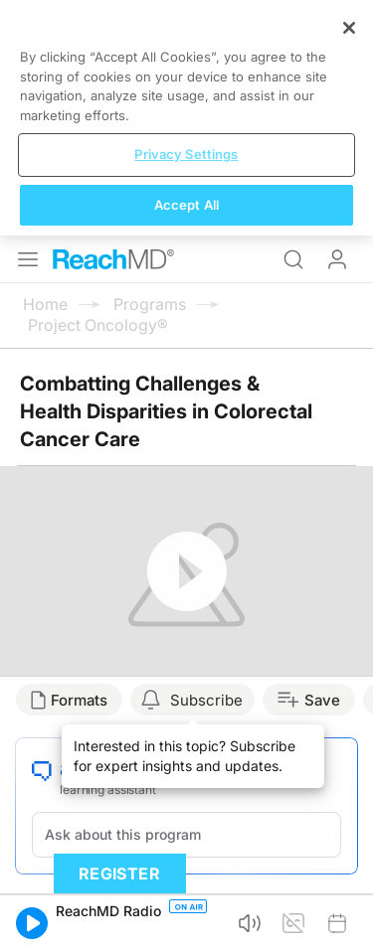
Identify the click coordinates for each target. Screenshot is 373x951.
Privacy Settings (186, 154)
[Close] (349, 28)
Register (119, 873)
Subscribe (206, 700)
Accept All (186, 205)
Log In (337, 259)
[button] (32, 923)
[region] (186, 118)
